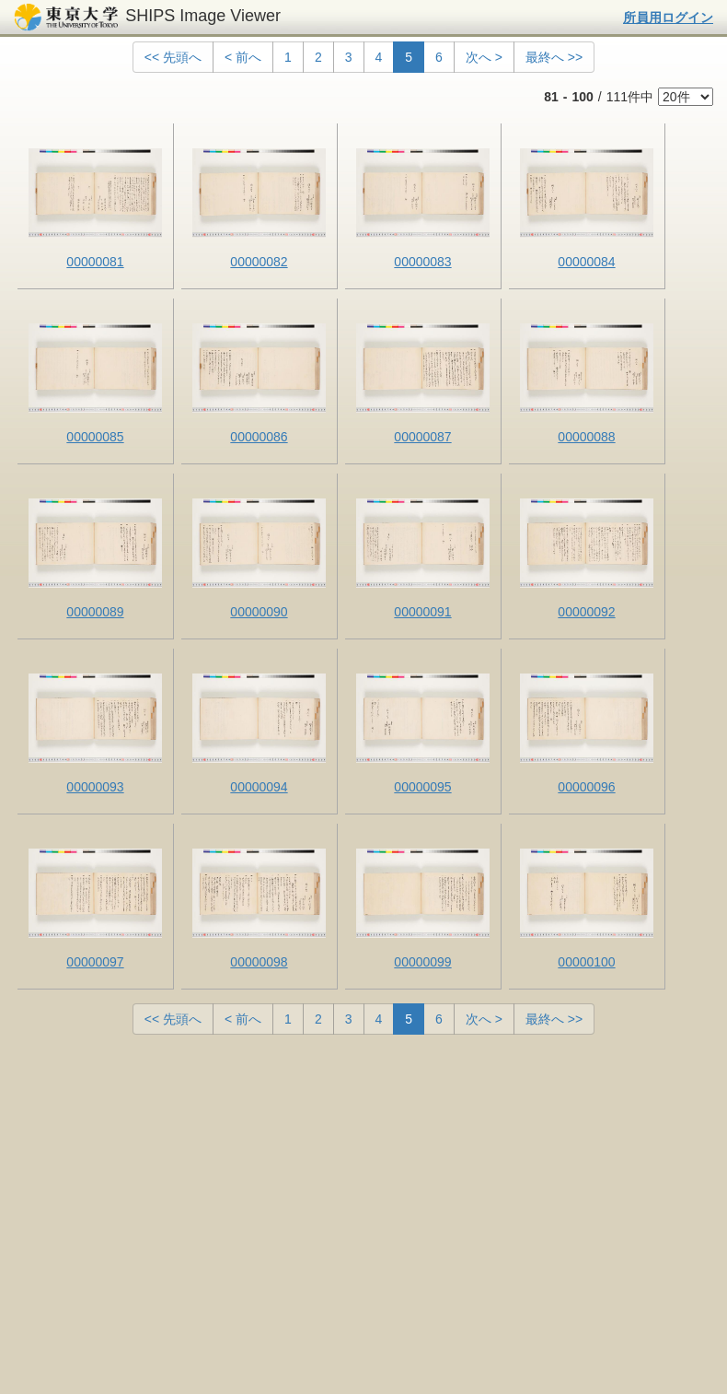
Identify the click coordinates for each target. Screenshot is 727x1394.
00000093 (94, 786)
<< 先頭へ (173, 57)
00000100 (586, 962)
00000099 (422, 962)
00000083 (422, 261)
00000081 (94, 261)
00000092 (586, 611)
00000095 (422, 786)
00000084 (586, 261)
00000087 (422, 436)
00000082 (258, 261)
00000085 (94, 436)
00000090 (258, 611)
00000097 (94, 962)
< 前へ (243, 57)
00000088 (586, 436)
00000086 (258, 436)
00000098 (258, 962)
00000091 (422, 611)
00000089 (94, 611)
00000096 (586, 786)
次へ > (484, 57)
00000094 (258, 786)
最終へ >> (554, 57)
